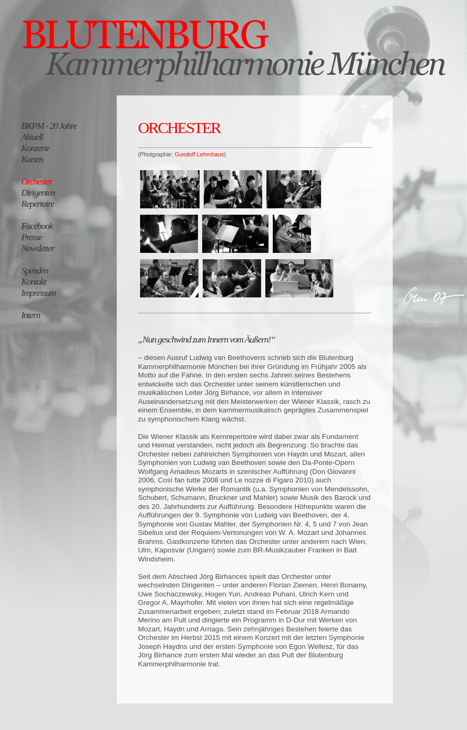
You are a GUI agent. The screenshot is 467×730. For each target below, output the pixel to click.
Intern (30, 315)
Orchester (36, 181)
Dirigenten (38, 192)
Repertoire (37, 203)
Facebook (37, 226)
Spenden (34, 270)
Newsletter (37, 248)
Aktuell (32, 136)
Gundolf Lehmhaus (199, 154)
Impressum (38, 292)
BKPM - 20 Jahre (49, 125)
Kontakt (33, 281)
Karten (32, 159)
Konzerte (35, 148)
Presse (31, 237)
